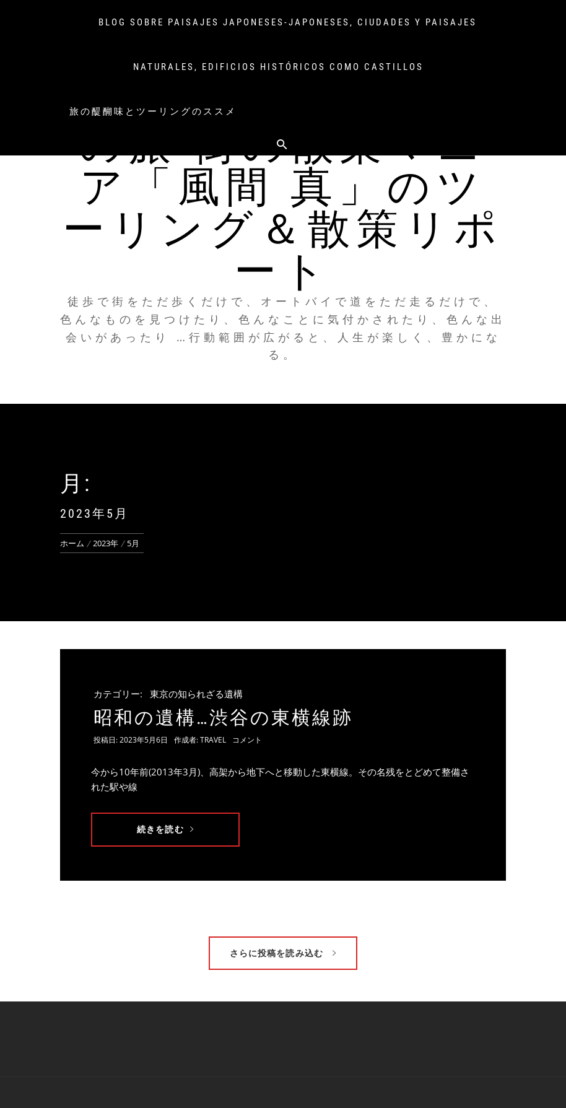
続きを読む (165, 829)
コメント (247, 740)
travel (213, 740)
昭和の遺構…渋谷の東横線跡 (223, 717)
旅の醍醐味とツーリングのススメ (153, 111)
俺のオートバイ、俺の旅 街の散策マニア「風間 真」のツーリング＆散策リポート (283, 187)
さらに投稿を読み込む (283, 953)
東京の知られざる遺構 (196, 693)
